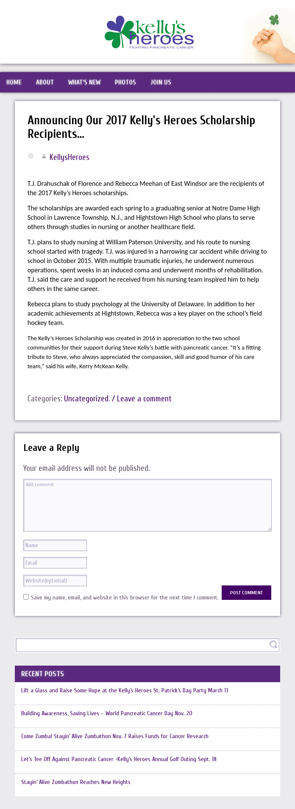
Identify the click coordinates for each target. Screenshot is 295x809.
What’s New (84, 82)
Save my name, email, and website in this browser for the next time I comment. (125, 597)
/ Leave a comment (142, 398)
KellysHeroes (69, 157)
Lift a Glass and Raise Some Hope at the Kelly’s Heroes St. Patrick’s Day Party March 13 (124, 690)
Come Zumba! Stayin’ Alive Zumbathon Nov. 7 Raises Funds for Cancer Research (115, 736)
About (45, 82)
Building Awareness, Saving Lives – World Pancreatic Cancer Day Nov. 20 (106, 713)
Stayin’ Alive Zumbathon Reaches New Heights (76, 782)
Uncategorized (86, 398)
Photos (125, 82)
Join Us (160, 82)
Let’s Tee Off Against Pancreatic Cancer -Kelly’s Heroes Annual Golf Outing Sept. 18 (119, 759)
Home (14, 82)
